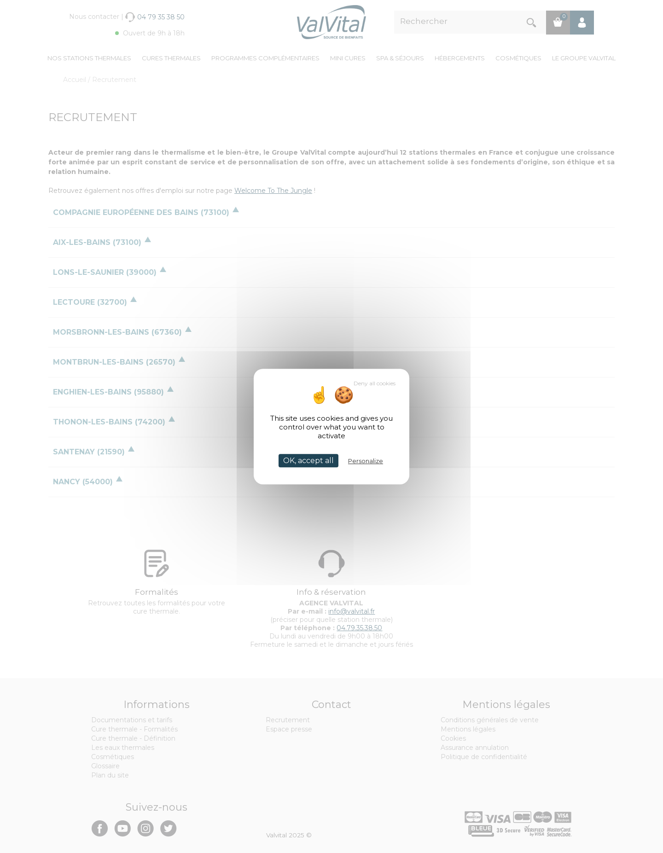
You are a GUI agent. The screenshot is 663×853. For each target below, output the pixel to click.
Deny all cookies (374, 383)
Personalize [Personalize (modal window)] (365, 460)
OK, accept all (308, 460)
